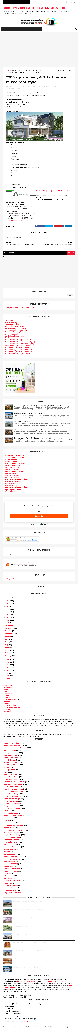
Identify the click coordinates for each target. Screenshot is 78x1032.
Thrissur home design (65, 70)
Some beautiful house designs (23, 926)
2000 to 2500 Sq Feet (18, 70)
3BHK (17, 308)
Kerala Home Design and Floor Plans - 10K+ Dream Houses (35, 8)
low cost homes (9, 845)
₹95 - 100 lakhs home (13, 489)
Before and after (10, 891)
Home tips (7, 874)
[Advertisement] (39, 52)
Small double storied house (14, 782)
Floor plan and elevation (13, 785)
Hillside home (8, 876)
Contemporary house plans (15, 328)
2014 (7, 665)
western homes (9, 850)
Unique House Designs (12, 809)
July (6, 640)
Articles (6, 811)
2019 (7, 618)
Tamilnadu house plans (14, 338)
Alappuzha (7, 686)
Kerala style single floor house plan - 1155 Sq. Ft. (29, 910)
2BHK (12, 308)
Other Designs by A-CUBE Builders (52, 191)
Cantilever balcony (10, 886)
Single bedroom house (12, 893)
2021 (7, 612)
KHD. (45, 1027)
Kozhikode (7, 700)
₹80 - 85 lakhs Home (12, 483)
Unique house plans (12, 334)
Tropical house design (12, 835)
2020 (8, 615)
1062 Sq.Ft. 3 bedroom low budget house (27, 951)
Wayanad (7, 711)
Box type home (9, 770)
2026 (8, 598)
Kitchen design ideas (11, 838)
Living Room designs (11, 806)
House (12, 324)
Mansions (8, 356)
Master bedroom (10, 854)
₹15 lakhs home (11, 460)
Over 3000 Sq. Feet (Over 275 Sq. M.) (19, 348)
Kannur (6, 692)
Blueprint (7, 883)
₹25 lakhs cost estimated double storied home (30, 414)
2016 (7, 660)
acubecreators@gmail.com (21, 221)
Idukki (5, 690)
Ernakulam (7, 688)
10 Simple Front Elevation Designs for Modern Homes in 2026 (36, 430)
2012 (7, 671)
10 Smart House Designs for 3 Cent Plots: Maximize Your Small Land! (38, 405)
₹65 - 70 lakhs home (12, 477)
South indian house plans (13, 797)
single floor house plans (12, 816)
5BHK (28, 308)
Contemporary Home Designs (15, 748)
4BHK (28, 70)
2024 (8, 604)
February (8, 653)
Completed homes (10, 801)
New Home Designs (11, 787)
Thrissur (6, 709)
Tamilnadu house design (13, 825)
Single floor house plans (14, 336)
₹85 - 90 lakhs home (12, 485)
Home (8, 70)
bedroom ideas (9, 823)
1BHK (7, 308)
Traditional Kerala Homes (13, 789)
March (7, 651)
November (9, 628)
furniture (34, 982)
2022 (7, 609)
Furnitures (7, 879)
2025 (7, 601)
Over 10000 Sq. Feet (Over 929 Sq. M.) (19, 354)
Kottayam (7, 698)
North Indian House (11, 842)
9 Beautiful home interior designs (24, 918)
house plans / (16, 330)
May (6, 645)
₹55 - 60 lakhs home (13, 474)
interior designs (23, 982)
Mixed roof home (51, 70)
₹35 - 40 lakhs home (12, 468)
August (8, 637)
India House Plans (10, 756)
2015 (7, 662)
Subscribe (39, 517)
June (7, 642)
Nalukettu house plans (12, 881)
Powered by (39, 524)
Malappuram (8, 701)
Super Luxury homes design (14, 792)
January (8, 656)
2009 (8, 679)
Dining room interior (11, 833)
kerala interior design (11, 799)
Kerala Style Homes (11, 780)
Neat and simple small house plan (26, 422)
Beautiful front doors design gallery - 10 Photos (29, 943)
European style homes (12, 847)
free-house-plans (10, 775)
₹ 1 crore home (10, 491)
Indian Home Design (11, 794)
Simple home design (11, 840)
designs (11, 322)
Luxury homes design (11, 763)
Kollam (6, 695)
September (9, 634)
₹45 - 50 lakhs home (12, 470)
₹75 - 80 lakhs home (13, 482)
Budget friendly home (12, 804)
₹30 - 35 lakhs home (13, 466)
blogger (71, 253)
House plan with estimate (13, 830)
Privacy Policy (10, 579)
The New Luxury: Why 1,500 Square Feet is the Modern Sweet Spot (38, 438)
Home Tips (9, 320)
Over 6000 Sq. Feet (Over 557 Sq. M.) (19, 352)
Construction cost (10, 814)
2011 (7, 673)
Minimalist (7, 852)
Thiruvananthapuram (11, 707)
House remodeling (10, 864)
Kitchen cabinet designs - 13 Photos (25, 959)
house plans (14, 332)
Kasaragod (7, 694)
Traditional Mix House (12, 869)
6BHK (34, 308)
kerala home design (37, 70)
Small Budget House (11, 765)
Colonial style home (11, 777)
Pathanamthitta (9, 705)
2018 (7, 620)
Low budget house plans (14, 326)
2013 (7, 668)
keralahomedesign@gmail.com (31, 1020)
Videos (6, 821)
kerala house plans (10, 871)
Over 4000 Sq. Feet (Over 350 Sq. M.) (19, 350)
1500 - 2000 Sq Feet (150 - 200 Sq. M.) (19, 344)
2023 (7, 607)
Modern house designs (12, 746)
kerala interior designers (13, 857)
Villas (5, 772)
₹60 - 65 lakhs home (12, 476)
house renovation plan (12, 859)
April (7, 648)
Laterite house (9, 862)
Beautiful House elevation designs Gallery (27, 902)
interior (6, 768)
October (8, 631)
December (9, 626)
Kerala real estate (10, 888)
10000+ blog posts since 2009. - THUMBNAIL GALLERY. (19, 1027)
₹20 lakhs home (11, 462)
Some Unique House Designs (23, 935)
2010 (7, 676)
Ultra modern (8, 818)
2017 (7, 623)
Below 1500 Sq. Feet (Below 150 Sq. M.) (20, 342)
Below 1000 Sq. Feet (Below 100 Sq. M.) (20, 340)
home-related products (57, 982)
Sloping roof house (11, 753)
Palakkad (6, 703)
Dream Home (8, 867)
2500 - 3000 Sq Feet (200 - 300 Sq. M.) (19, 346)
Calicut (15, 700)
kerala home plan (10, 758)
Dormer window (9, 828)
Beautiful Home (9, 760)
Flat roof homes (9, 751)
